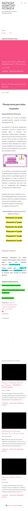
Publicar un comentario (16, 71)
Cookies (4, 32)
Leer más (4, 405)
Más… (11, 32)
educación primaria (7, 304)
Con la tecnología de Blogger (14, 505)
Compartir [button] (5, 71)
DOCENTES (11, 302)
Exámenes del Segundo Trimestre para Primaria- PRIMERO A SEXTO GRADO (12, 385)
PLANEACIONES (6, 306)
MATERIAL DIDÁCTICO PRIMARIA (8, 5)
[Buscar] (22, 3)
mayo (15, 304)
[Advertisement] (11, 22)
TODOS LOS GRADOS (7, 309)
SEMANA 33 (13, 306)
